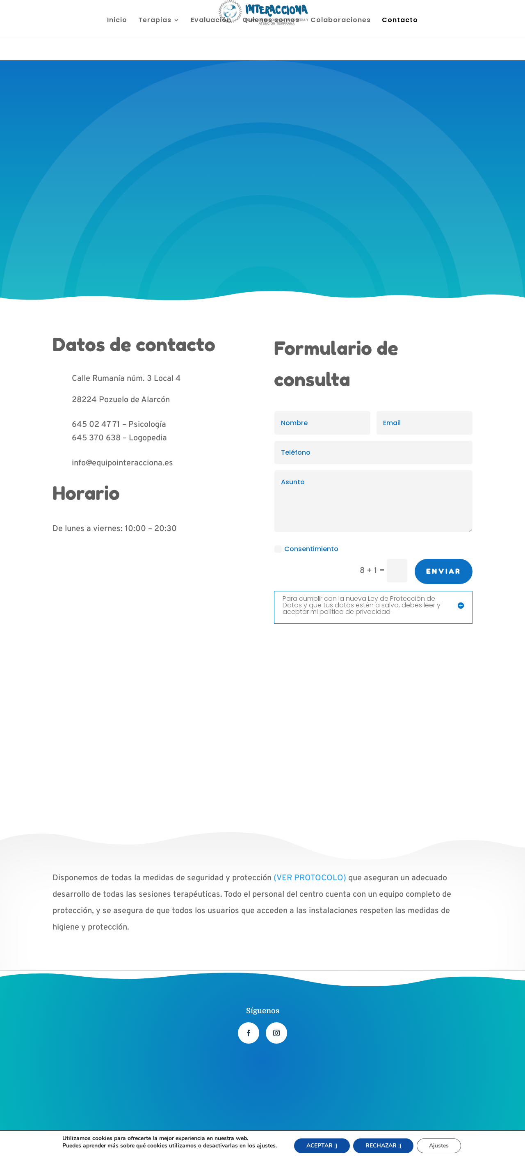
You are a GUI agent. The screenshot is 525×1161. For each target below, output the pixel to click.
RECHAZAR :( (383, 1146)
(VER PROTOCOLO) (310, 878)
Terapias (154, 21)
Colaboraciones (340, 21)
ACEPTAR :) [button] (322, 1146)
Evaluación (211, 21)
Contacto (400, 21)
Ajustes (439, 1146)
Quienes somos (270, 21)
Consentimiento (306, 549)
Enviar (443, 571)
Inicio (117, 21)
